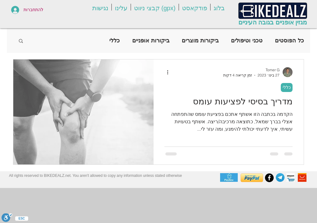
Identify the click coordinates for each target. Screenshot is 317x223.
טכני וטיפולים (247, 40)
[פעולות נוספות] (165, 72)
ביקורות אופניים (150, 40)
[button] (219, 7)
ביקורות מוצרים (200, 40)
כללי (114, 40)
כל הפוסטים (289, 40)
